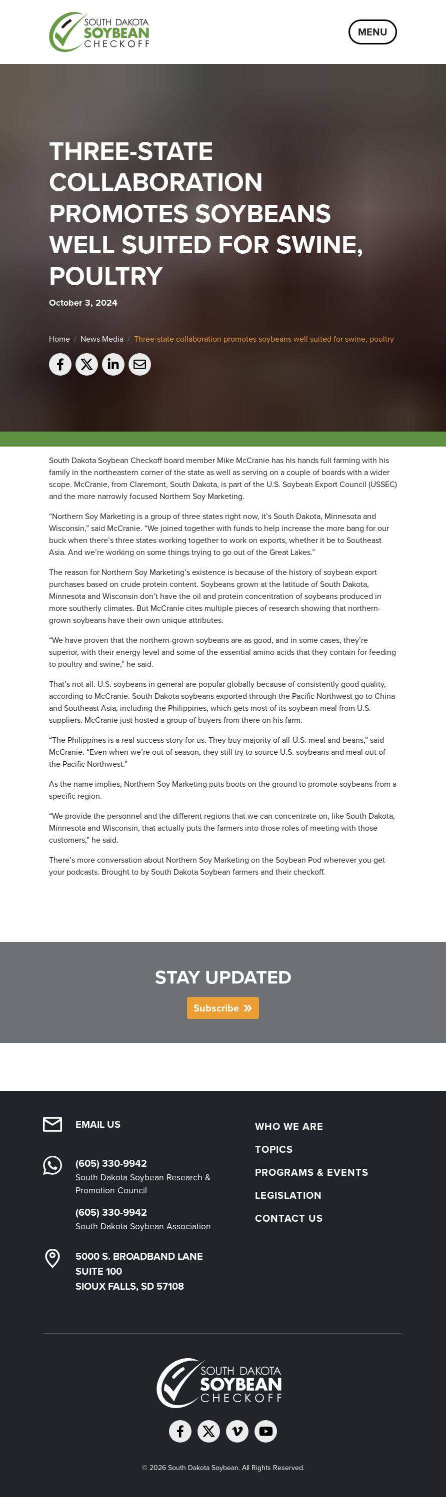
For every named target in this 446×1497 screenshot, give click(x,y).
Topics (274, 1149)
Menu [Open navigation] (373, 31)
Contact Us (289, 1218)
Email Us (98, 1124)
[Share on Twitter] (87, 364)
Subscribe (216, 1007)
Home (59, 339)
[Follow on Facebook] (180, 1431)
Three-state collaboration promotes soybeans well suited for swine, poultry (264, 339)
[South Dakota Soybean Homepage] (103, 32)
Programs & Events (311, 1172)
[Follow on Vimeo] (237, 1431)
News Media (102, 339)
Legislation (288, 1195)
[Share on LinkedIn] (113, 364)
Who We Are (289, 1126)
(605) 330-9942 (111, 1163)
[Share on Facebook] (60, 364)
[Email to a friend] (139, 364)
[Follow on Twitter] (209, 1431)
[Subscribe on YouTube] (265, 1431)
